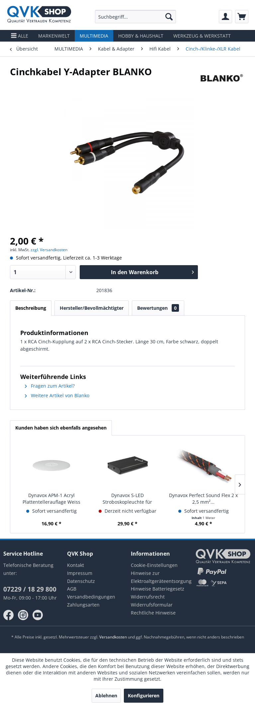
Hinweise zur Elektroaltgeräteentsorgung (159, 577)
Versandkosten (113, 637)
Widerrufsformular (152, 605)
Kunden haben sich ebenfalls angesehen (61, 428)
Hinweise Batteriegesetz (157, 589)
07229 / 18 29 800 (29, 589)
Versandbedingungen (91, 597)
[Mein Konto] (225, 16)
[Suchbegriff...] (135, 16)
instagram (23, 615)
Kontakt (75, 565)
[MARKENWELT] (54, 36)
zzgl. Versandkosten (49, 250)
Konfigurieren (143, 695)
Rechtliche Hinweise (153, 613)
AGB (71, 589)
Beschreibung (30, 308)
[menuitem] (135, 16)
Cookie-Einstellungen (154, 565)
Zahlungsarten (83, 605)
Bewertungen (158, 308)
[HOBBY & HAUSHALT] (140, 36)
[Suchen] (169, 16)
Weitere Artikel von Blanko (57, 395)
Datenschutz (81, 581)
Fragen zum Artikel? (50, 386)
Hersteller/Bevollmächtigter (92, 308)
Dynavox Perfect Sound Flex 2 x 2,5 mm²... (203, 498)
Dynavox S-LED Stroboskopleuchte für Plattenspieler (127, 498)
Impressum (79, 573)
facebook (8, 615)
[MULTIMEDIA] (94, 36)
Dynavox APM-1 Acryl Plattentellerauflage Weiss (51, 498)
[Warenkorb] (241, 16)
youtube (37, 615)
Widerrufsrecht (148, 597)
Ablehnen (106, 695)
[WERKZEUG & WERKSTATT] (202, 36)
